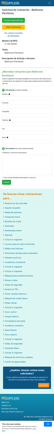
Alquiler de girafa (12, 208)
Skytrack (9, 235)
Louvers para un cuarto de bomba (20, 244)
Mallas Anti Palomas (14, 248)
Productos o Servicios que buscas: (14, 153)
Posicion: (5, 103)
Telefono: (6, 120)
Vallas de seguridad (13, 285)
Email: (5, 137)
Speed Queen (11, 330)
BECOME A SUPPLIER (9, 409)
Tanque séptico (12, 316)
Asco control (11, 312)
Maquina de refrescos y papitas (19, 357)
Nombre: (6, 94)
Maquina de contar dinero (16, 298)
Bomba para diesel (13, 230)
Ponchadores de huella (15, 321)
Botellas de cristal (13, 221)
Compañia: (5, 111)
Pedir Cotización (13, 27)
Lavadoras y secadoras (15, 262)
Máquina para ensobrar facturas (19, 276)
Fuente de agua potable (15, 362)
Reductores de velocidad (16, 203)
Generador (9, 226)
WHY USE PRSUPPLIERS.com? (13, 412)
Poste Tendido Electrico (16, 294)
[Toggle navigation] (49, 3)
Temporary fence (12, 217)
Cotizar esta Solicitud (13, 20)
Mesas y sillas (11, 280)
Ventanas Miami (12, 348)
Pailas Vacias (11, 303)
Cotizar (44, 385)
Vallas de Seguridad (13, 343)
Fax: (3, 129)
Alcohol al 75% (11, 289)
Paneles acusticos (13, 257)
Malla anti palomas (13, 212)
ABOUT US (5, 402)
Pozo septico (11, 334)
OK (48, 424)
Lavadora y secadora (14, 325)
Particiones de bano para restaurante (21, 253)
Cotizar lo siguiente (13, 239)
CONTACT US (6, 406)
